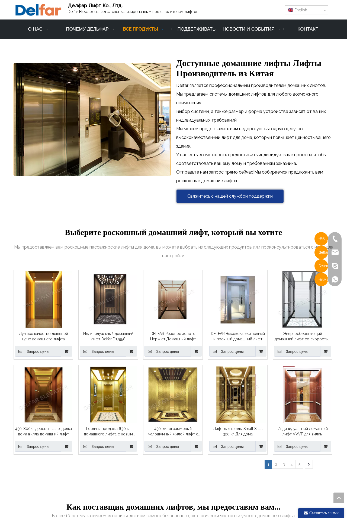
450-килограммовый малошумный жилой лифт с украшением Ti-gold (173, 431)
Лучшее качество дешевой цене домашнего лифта (43, 336)
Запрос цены (32, 351)
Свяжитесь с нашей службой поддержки (230, 196)
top (338, 498)
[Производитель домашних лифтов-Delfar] (92, 119)
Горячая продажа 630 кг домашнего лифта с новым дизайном (108, 431)
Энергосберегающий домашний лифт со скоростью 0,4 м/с (302, 336)
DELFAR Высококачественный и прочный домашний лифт (238, 336)
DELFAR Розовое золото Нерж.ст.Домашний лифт (173, 336)
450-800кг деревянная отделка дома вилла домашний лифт (43, 431)
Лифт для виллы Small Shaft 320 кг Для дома (238, 431)
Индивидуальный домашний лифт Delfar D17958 (108, 336)
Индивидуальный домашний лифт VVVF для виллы (303, 431)
